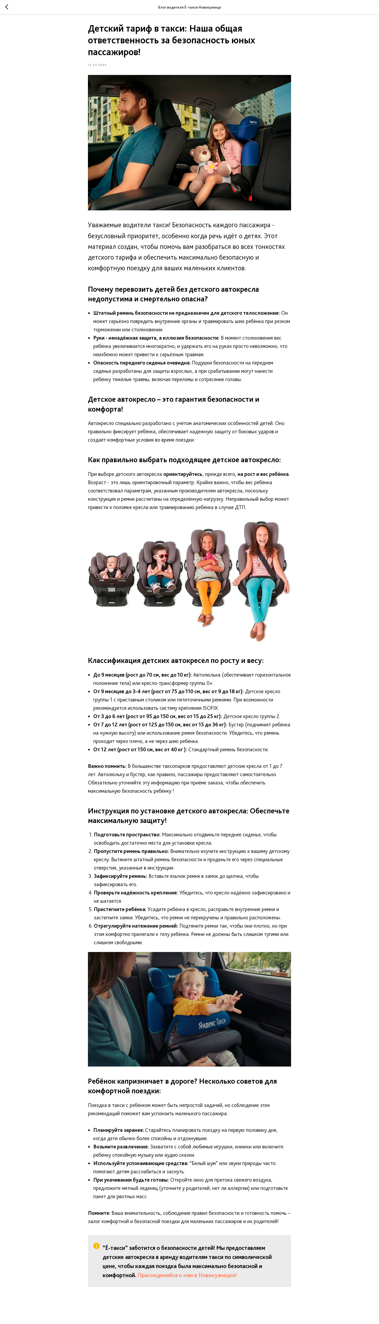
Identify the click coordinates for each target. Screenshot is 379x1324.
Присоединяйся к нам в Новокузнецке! (187, 1277)
